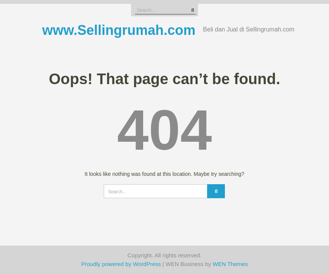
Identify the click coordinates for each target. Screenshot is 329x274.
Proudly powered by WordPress (121, 264)
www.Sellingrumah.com (119, 30)
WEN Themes (230, 264)
